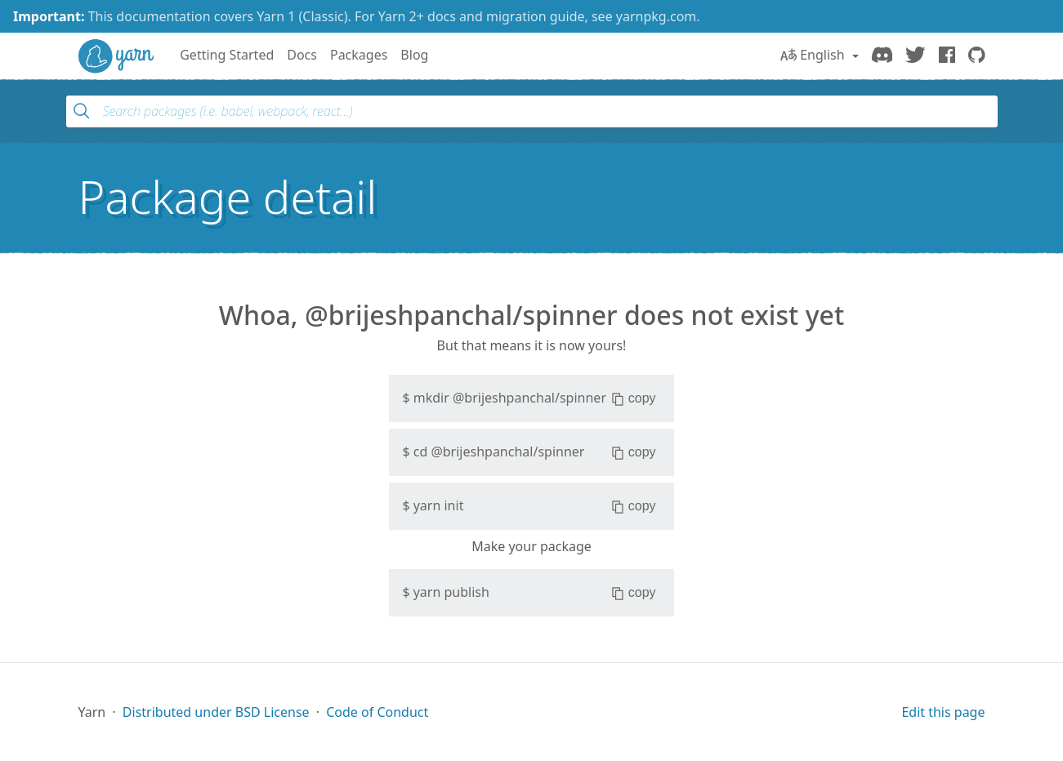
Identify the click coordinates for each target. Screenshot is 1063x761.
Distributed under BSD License (216, 712)
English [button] (814, 55)
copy (633, 398)
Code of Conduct (377, 712)
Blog (414, 55)
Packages (358, 55)
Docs (302, 55)
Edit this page (943, 712)
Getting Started (227, 55)
